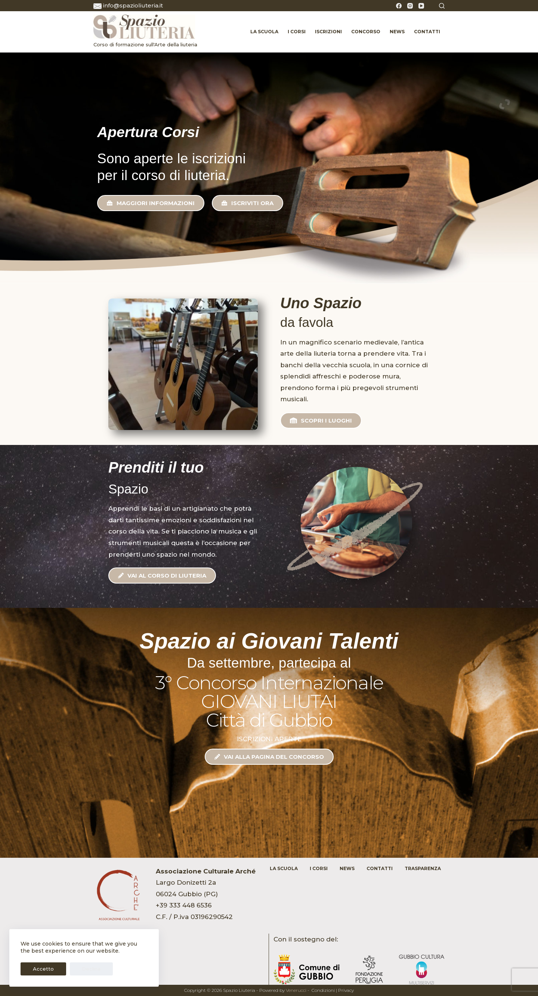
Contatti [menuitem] (427, 31)
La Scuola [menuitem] (264, 31)
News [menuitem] (397, 31)
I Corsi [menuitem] (297, 31)
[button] (150, 203)
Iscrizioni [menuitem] (328, 31)
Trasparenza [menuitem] (423, 868)
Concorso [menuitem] (365, 31)
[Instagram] (410, 6)
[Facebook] (399, 6)
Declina (77, 969)
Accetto (38, 969)
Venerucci (296, 990)
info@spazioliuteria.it (133, 5)
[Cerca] (442, 6)
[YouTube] (421, 6)
